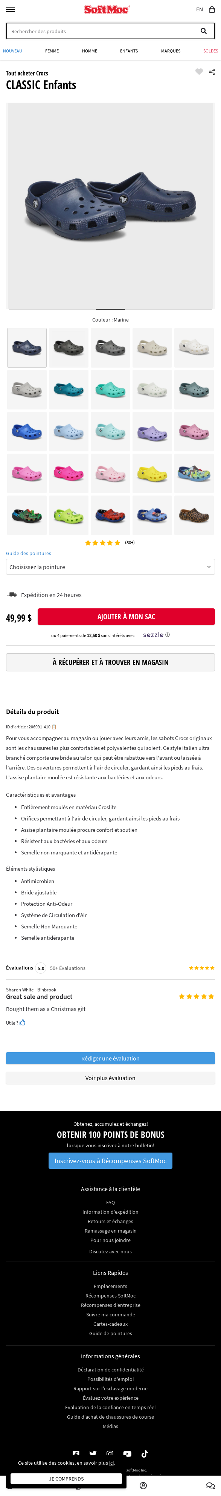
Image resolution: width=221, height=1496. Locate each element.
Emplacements (110, 1286)
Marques (170, 51)
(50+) (129, 542)
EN (199, 9)
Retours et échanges (110, 1221)
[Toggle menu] (10, 9)
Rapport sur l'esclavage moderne (110, 1388)
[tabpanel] (110, 206)
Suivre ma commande (110, 1314)
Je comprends (66, 1478)
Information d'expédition (110, 1211)
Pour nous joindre (110, 1240)
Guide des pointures (28, 553)
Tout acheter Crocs (27, 73)
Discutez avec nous (110, 1251)
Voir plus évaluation (110, 1078)
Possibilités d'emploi (110, 1379)
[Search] (110, 31)
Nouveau (12, 51)
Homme (89, 51)
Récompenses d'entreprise (110, 1305)
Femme (52, 51)
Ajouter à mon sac (126, 617)
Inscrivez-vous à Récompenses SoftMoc (110, 1160)
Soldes (210, 51)
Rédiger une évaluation (110, 1058)
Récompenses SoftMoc (110, 1295)
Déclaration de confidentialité (111, 1369)
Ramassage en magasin (111, 1230)
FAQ (110, 1202)
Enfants (129, 51)
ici (111, 1462)
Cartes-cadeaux (110, 1324)
